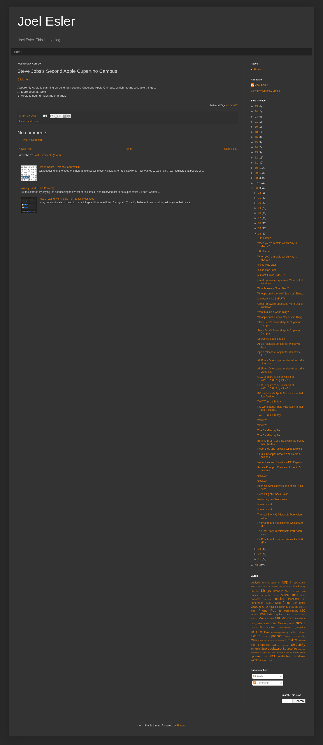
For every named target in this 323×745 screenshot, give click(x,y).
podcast (276, 636)
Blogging (255, 591)
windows (299, 656)
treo (274, 652)
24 (257, 111)
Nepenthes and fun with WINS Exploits (279, 448)
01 (260, 559)
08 (257, 177)
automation (277, 586)
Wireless (256, 660)
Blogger (180, 725)
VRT (272, 656)
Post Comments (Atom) (47, 155)
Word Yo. (262, 420)
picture (255, 636)
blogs (266, 590)
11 (257, 162)
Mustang (283, 623)
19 (257, 126)
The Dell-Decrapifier (269, 430)
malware (269, 618)
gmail (302, 602)
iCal (288, 607)
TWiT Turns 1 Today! (269, 401)
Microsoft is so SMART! (271, 275)
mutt (291, 623)
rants (254, 640)
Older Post (230, 148)
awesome (287, 586)
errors (302, 595)
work (264, 660)
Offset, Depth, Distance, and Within (59, 167)
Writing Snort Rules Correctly (38, 188)
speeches (265, 652)
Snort (265, 648)
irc (280, 610)
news (300, 623)
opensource (284, 627)
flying (277, 602)
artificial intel (264, 586)
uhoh (286, 652)
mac (303, 614)
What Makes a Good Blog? (273, 288)
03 (260, 548)
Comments (261, 682)
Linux (289, 614)
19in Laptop (264, 238)
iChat (294, 606)
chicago (295, 591)
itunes (254, 614)
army (254, 586)
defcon (285, 595)
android (265, 582)
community (265, 595)
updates (255, 656)
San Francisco (260, 644)
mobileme (300, 618)
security (298, 644)
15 (257, 142)
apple (30, 121)
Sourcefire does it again (271, 338)
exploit (279, 599)
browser (278, 591)
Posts (258, 676)
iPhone (263, 610)
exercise (268, 599)
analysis (255, 582)
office (261, 627)
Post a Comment (32, 139)
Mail (261, 618)
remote (273, 640)
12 (257, 157)
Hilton (282, 607)
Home (18, 52)
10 (257, 167)
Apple (229, 105)
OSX (235, 105)
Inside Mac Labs (266, 264)
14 (257, 147)
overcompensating (279, 632)
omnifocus (272, 627)
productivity (299, 636)
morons (271, 623)
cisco (303, 591)
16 (257, 137)
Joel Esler (46, 21)
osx (36, 121)
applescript (299, 582)
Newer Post (25, 148)
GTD (265, 606)
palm (292, 632)
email (294, 595)
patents (301, 632)
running (301, 640)
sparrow (301, 649)
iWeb (262, 614)
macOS (254, 618)
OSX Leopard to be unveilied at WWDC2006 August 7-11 (275, 378)
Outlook (264, 632)
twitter (280, 652)
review (292, 640)
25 (257, 106)
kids (269, 614)
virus (265, 656)
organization (299, 627)
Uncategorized (297, 652)
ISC (302, 610)
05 (260, 228)
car (287, 591)
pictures (266, 636)
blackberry (299, 586)
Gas (295, 603)
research (282, 640)
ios (304, 607)
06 (257, 188)
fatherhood (257, 602)
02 (260, 553)
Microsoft (287, 618)
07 (257, 183)
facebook (293, 599)
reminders (263, 640)
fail (303, 599)
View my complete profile (265, 90)
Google (256, 606)
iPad (253, 610)
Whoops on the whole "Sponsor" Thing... (280, 293)
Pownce (288, 636)
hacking (273, 606)
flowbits (268, 603)
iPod (273, 610)
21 (257, 121)
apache (275, 582)
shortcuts (255, 649)
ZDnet (269, 660)
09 (257, 172)
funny (286, 602)
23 (257, 116)
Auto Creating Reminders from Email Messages (66, 198)
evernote (255, 599)
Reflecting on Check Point (272, 494)
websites (284, 656)
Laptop (278, 614)
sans (275, 644)
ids (300, 607)
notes (253, 627)
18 (257, 132)
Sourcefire (290, 648)
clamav (254, 595)
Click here (24, 79)
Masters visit (264, 504)
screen (285, 645)
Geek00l (262, 475)
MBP (278, 618)
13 (257, 152)
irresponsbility (291, 610)
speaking (255, 652)
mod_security (258, 623)
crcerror (275, 595)
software (276, 648)
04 (260, 233)
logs (297, 614)
